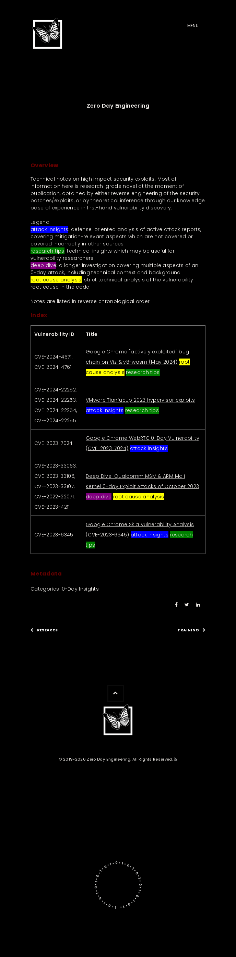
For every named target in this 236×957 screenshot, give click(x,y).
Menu (193, 25)
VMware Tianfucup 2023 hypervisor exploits (140, 400)
